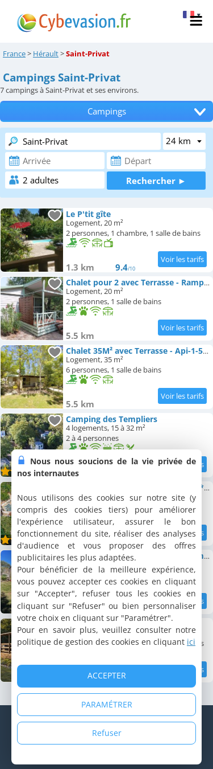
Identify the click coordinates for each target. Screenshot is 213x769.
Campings (106, 111)
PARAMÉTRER (106, 704)
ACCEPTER (106, 675)
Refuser (107, 732)
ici (191, 641)
